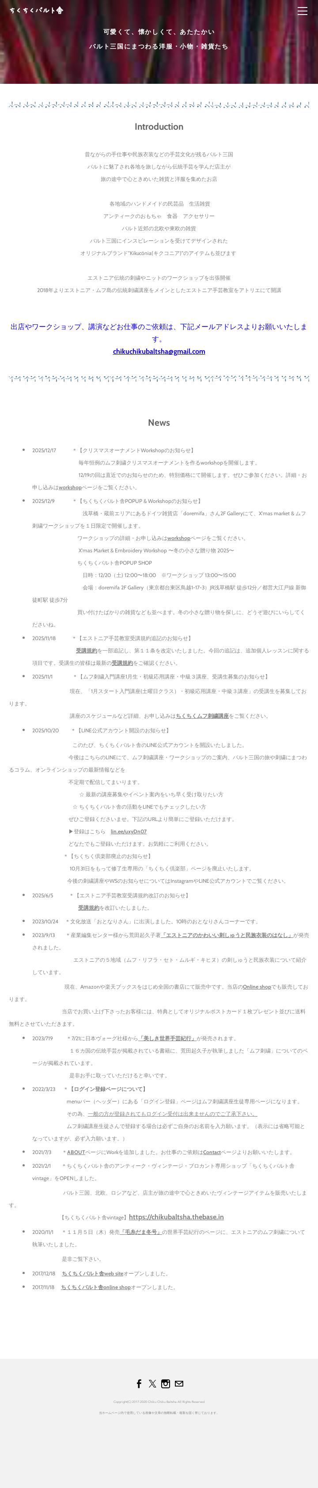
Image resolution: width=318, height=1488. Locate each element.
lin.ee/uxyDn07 (129, 831)
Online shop (257, 986)
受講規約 (86, 650)
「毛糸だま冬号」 (141, 1232)
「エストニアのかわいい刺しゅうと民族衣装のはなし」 (227, 935)
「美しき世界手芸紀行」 (167, 1038)
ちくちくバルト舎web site (92, 1273)
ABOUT (76, 1152)
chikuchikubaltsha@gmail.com (159, 351)
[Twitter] (152, 1384)
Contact (212, 1152)
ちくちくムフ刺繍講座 (202, 715)
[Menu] (303, 11)
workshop (70, 487)
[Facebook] (139, 1384)
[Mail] (178, 1384)
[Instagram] (165, 1384)
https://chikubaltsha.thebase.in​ (176, 1217)
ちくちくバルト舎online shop (96, 1287)
